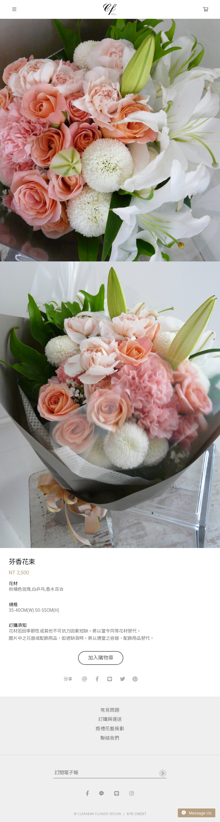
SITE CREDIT (136, 814)
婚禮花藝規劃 (110, 729)
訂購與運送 (110, 719)
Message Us (197, 812)
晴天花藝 (110, 9)
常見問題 (109, 710)
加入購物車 (100, 658)
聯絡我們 (109, 738)
